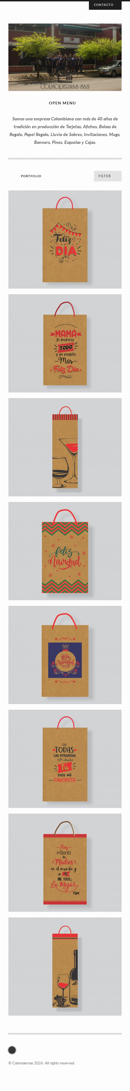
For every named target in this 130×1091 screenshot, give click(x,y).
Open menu (62, 103)
